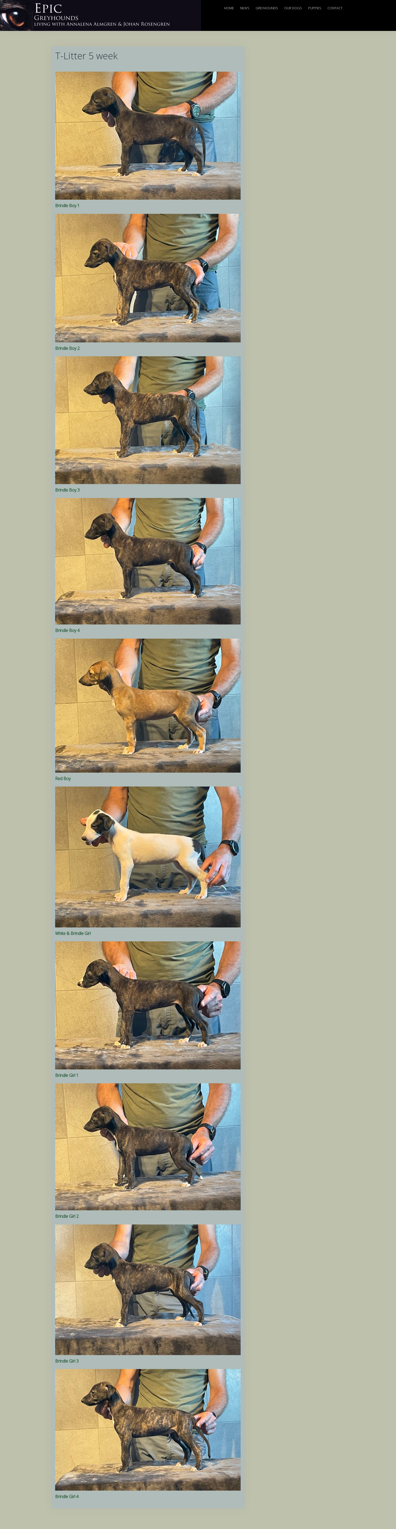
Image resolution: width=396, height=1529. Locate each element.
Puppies (314, 8)
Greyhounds (267, 8)
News (244, 8)
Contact (334, 8)
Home (229, 8)
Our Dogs (293, 8)
